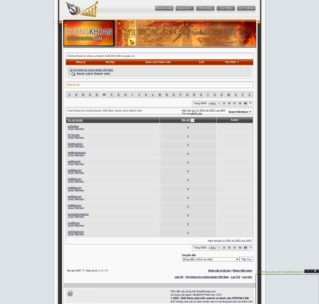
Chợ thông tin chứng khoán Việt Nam (93, 70)
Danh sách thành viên (158, 62)
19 (223, 103)
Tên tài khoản (75, 120)
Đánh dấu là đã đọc (219, 270)
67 (234, 103)
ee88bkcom (74, 187)
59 (229, 103)
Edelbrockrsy (75, 143)
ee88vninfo (74, 161)
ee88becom (75, 179)
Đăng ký (81, 62)
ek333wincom (76, 231)
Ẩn (308, 271)
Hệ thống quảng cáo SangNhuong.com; (280, 271)
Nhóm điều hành (242, 270)
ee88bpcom (75, 196)
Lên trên (247, 277)
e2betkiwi (73, 126)
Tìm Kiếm (230, 62)
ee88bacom (75, 170)
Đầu (212, 103)
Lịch (201, 62)
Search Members (238, 112)
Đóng (315, 271)
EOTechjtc (74, 135)
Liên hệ (179, 277)
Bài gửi (186, 120)
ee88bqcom (75, 205)
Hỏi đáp (110, 62)
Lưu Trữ (235, 277)
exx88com (74, 222)
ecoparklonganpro (78, 214)
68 (240, 103)
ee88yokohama (77, 152)
